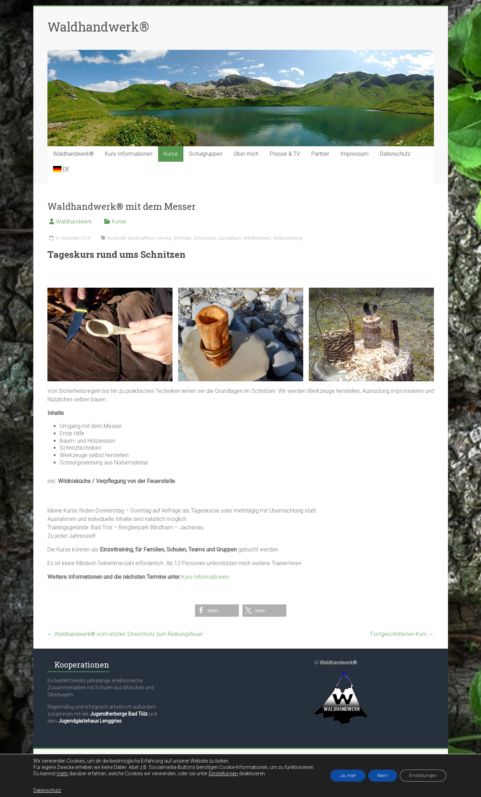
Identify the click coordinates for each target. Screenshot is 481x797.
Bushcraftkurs (141, 238)
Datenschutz (395, 153)
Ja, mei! (344, 775)
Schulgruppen (205, 153)
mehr (57, 773)
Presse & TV (285, 153)
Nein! (382, 775)
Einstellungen (218, 773)
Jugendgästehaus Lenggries (90, 721)
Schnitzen (182, 238)
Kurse (171, 153)
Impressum (354, 153)
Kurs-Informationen (128, 153)
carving (164, 238)
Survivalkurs (229, 238)
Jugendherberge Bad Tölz (119, 714)
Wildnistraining (287, 238)
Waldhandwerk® (98, 26)
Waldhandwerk (74, 221)
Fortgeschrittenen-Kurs (402, 634)
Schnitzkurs (205, 238)
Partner (320, 153)
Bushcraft (117, 238)
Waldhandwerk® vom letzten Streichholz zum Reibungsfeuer (125, 634)
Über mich (246, 153)
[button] (217, 610)
